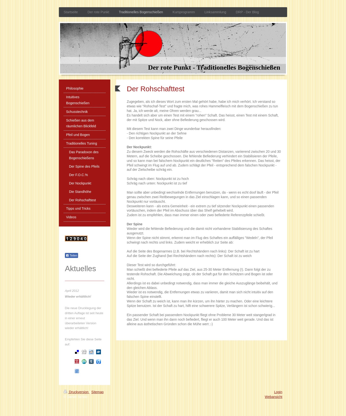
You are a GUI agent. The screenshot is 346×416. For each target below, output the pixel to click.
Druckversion (76, 392)
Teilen (71, 255)
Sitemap (97, 392)
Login (278, 392)
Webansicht (273, 397)
